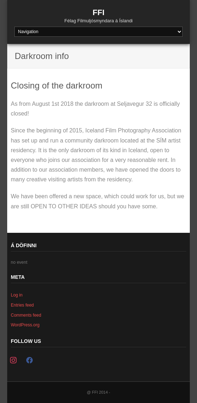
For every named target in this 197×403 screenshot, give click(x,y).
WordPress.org (25, 324)
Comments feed (26, 315)
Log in (17, 295)
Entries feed (22, 305)
